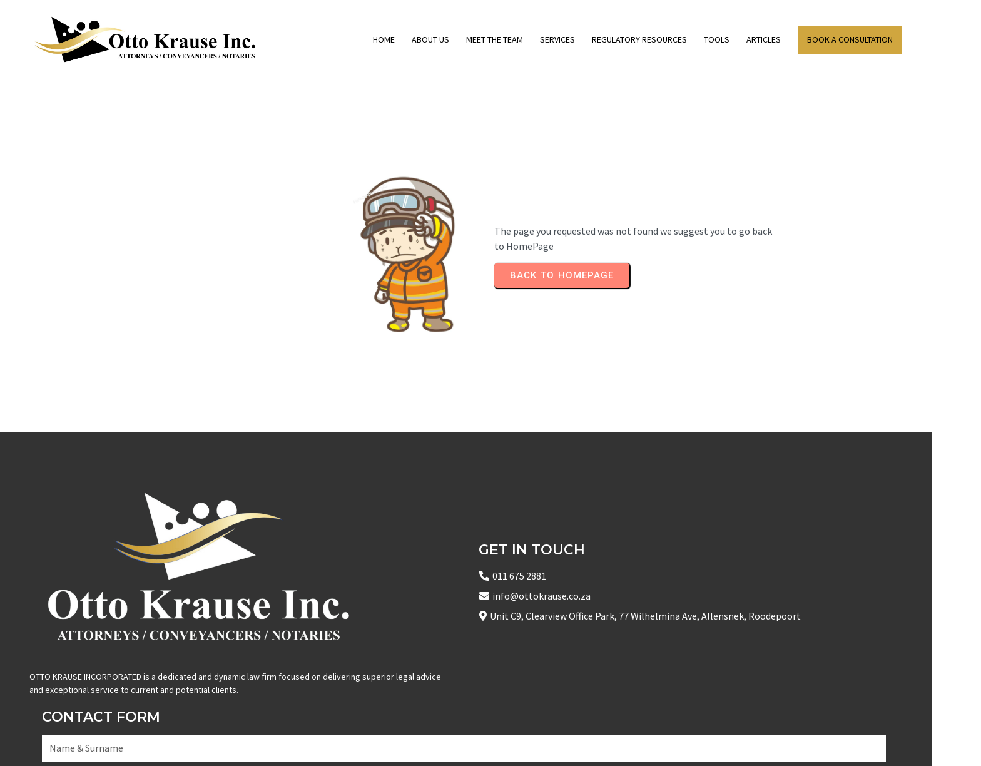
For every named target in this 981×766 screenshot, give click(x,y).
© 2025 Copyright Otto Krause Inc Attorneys (125, 741)
